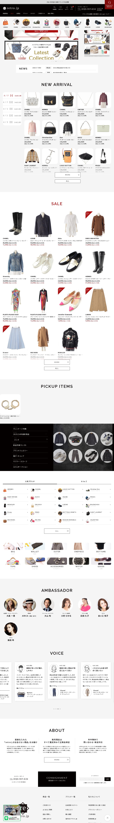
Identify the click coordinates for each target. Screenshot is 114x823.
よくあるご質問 (47, 810)
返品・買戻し (51, 13)
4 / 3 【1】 (12, 123)
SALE (12, 13)
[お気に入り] (60, 8)
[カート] (71, 8)
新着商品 (5, 13)
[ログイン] (67, 8)
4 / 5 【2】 (12, 116)
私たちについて (94, 796)
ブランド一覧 (70, 796)
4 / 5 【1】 (12, 109)
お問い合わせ (47, 819)
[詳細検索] (54, 8)
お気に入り (69, 810)
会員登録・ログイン (72, 805)
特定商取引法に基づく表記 (97, 805)
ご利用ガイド (41, 13)
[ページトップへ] (107, 818)
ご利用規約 (92, 814)
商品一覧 (46, 796)
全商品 (18, 13)
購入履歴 (68, 814)
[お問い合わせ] (109, 4)
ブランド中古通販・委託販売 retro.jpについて (95, 14)
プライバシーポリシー (95, 810)
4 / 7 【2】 (12, 102)
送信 (107, 779)
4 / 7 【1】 (13, 96)
